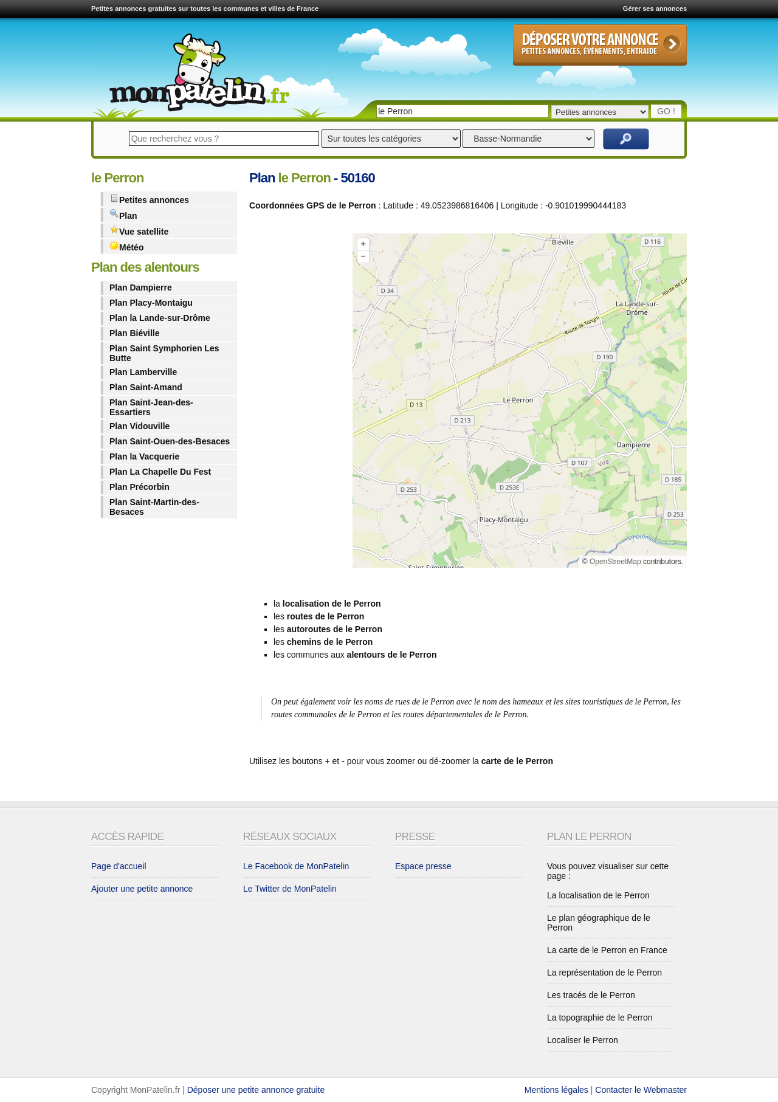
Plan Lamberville (143, 372)
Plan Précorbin (139, 487)
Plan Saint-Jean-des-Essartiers (151, 407)
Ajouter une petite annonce (142, 889)
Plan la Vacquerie (144, 456)
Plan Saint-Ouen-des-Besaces (169, 441)
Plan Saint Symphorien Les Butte (164, 353)
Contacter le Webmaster (641, 1090)
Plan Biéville (134, 333)
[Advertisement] (297, 403)
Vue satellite (138, 230)
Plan (123, 215)
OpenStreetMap (615, 561)
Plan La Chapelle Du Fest (160, 472)
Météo (126, 246)
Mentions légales (556, 1090)
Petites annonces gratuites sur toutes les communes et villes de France (204, 8)
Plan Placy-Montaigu (151, 303)
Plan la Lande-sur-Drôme (159, 318)
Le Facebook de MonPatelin (296, 866)
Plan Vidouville (139, 426)
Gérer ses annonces (655, 8)
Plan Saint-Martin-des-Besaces (154, 507)
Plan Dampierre (140, 287)
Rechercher (626, 139)
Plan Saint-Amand (145, 387)
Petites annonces (149, 199)
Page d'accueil (118, 866)
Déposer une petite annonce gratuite (256, 1090)
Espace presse (423, 866)
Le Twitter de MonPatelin (290, 889)
